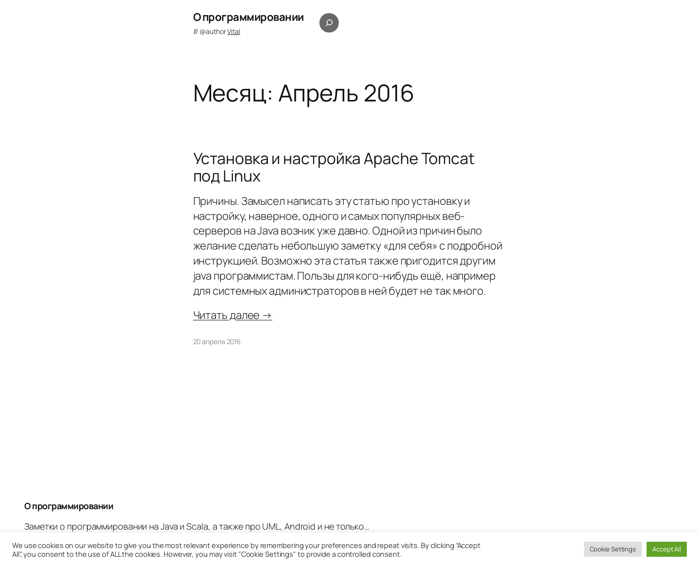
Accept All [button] (666, 549)
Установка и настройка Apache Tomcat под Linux (334, 167)
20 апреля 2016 (217, 341)
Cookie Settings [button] (613, 549)
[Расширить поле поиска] (329, 23)
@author (220, 31)
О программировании (248, 17)
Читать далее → (233, 315)
